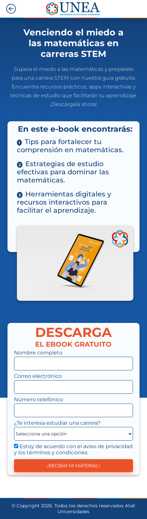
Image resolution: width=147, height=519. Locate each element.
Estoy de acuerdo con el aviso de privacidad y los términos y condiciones (73, 449)
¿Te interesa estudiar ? (57, 423)
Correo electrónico (38, 376)
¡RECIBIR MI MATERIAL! (73, 466)
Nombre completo (38, 353)
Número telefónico (38, 399)
